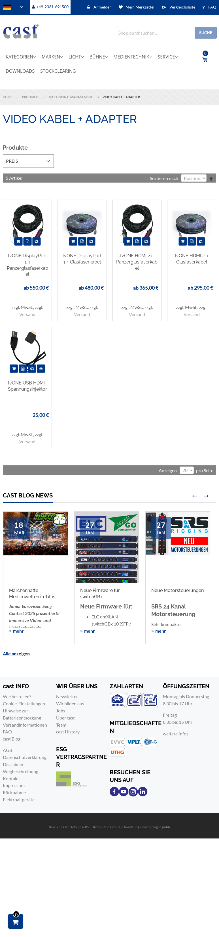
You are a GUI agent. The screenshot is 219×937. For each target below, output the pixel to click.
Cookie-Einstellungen (24, 703)
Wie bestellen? (17, 696)
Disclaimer (13, 764)
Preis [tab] (12, 161)
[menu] (94, 64)
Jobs (60, 710)
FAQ (211, 7)
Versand (27, 314)
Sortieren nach (164, 178)
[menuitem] (22, 57)
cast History (68, 731)
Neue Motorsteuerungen (177, 590)
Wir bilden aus (70, 703)
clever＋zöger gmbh (155, 827)
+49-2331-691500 (52, 6)
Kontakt (11, 778)
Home (8, 97)
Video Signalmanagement (71, 97)
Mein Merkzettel (140, 7)
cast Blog (11, 738)
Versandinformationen (25, 724)
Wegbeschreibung (20, 771)
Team (61, 724)
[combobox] (167, 32)
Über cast (65, 717)
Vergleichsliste (182, 7)
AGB (7, 750)
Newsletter (67, 696)
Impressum (14, 785)
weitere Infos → (178, 733)
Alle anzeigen (16, 653)
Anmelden (102, 7)
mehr (18, 630)
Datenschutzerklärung (24, 757)
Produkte (31, 97)
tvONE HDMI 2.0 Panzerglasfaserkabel (137, 262)
